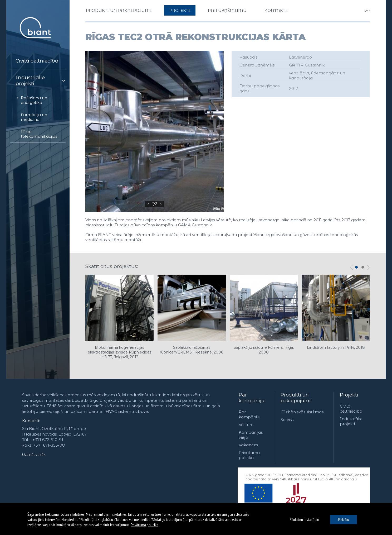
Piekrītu (343, 519)
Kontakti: (31, 420)
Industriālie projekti (30, 80)
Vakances (248, 444)
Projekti (349, 395)
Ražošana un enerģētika (34, 100)
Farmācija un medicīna (34, 117)
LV (366, 10)
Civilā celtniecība (37, 61)
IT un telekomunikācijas (39, 134)
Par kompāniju (251, 398)
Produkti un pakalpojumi (296, 398)
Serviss (287, 419)
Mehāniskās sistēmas (302, 411)
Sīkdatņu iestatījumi (305, 519)
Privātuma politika (249, 455)
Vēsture (246, 424)
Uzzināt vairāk (34, 454)
